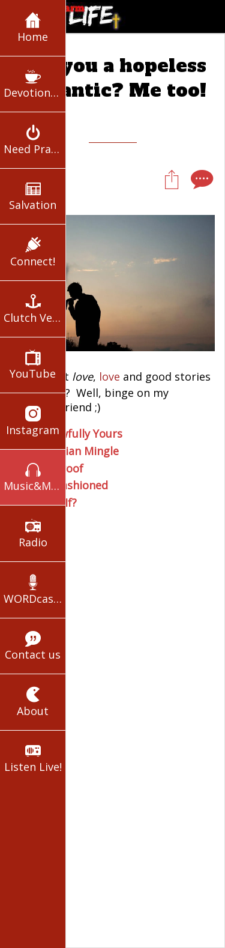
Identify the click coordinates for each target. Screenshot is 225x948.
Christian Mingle (76, 451)
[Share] (171, 179)
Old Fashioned (71, 485)
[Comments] (200, 179)
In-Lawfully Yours (78, 433)
